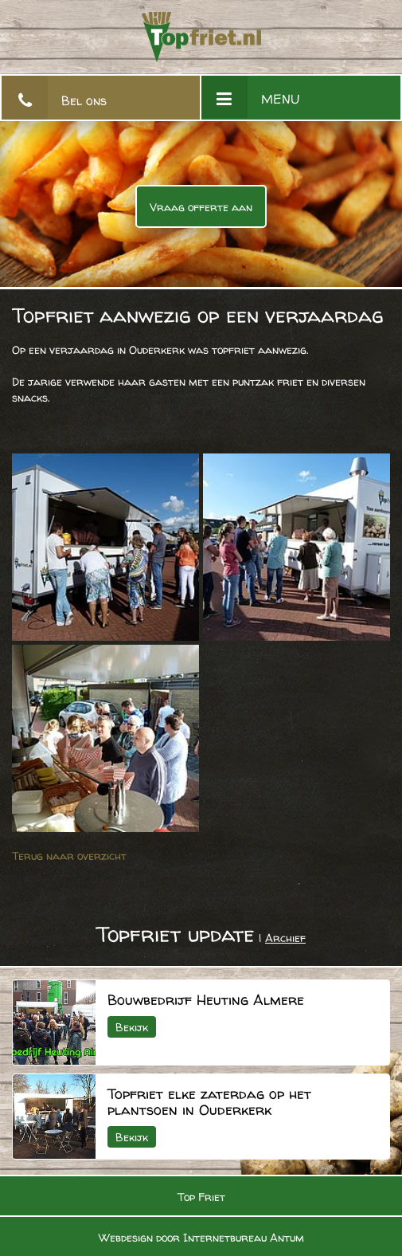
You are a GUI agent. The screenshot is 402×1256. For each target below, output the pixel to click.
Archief (285, 937)
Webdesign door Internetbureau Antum (201, 1237)
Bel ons (84, 100)
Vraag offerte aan (201, 206)
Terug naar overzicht (69, 855)
